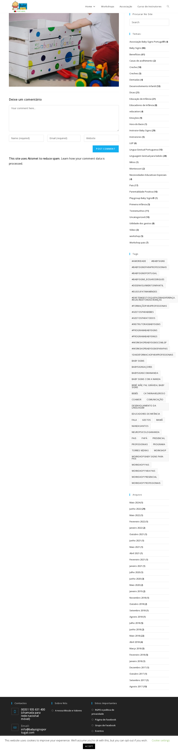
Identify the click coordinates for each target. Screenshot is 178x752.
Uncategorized (137, 217)
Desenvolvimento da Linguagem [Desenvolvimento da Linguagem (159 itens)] (144, 406)
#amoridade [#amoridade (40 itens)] (139, 261)
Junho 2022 (135, 508)
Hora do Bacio (137, 124)
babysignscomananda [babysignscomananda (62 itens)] (145, 373)
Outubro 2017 (137, 673)
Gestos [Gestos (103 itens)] (146, 419)
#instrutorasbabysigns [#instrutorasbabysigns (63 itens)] (146, 324)
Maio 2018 (135, 635)
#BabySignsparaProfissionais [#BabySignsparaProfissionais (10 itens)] (149, 267)
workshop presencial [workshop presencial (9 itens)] (144, 476)
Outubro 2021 (137, 534)
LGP (132, 143)
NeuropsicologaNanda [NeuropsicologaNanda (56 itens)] (146, 432)
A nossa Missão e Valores (68, 710)
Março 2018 (135, 648)
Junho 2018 (135, 629)
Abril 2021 (135, 553)
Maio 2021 (135, 547)
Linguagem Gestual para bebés (146, 155)
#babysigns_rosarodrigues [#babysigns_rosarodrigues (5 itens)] (148, 279)
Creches (134, 73)
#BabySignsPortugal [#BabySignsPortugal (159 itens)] (144, 273)
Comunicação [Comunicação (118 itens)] (155, 399)
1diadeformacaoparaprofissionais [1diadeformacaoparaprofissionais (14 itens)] (152, 354)
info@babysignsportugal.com (33, 730)
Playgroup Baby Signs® (142, 198)
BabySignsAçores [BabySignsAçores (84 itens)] (142, 366)
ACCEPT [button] (89, 746)
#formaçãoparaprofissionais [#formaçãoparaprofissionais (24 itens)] (149, 305)
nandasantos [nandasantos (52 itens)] (140, 426)
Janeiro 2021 (136, 566)
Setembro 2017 (137, 680)
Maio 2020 (135, 585)
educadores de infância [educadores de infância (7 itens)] (146, 413)
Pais (132, 185)
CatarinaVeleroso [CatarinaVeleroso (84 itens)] (154, 393)
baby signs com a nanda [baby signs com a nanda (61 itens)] (146, 379)
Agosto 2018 (136, 616)
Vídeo (133, 229)
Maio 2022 (135, 515)
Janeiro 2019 (136, 591)
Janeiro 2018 (136, 661)
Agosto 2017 (136, 686)
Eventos (99, 730)
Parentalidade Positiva (141, 191)
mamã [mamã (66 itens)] (159, 419)
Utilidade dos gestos (140, 223)
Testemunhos (137, 210)
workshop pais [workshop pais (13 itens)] (140, 464)
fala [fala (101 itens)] (134, 419)
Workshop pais (137, 242)
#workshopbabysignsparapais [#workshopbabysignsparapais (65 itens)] (150, 348)
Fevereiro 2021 (137, 559)
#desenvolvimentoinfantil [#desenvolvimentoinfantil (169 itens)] (148, 285)
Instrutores (135, 136)
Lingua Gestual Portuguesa (144, 149)
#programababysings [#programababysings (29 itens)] (144, 336)
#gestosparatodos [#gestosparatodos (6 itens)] (143, 318)
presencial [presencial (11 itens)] (159, 438)
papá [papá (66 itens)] (144, 438)
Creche (133, 67)
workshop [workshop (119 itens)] (160, 450)
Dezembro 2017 (138, 667)
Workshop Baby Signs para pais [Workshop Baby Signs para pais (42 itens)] (147, 457)
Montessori (136, 168)
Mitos (132, 162)
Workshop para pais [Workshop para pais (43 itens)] (143, 470)
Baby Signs (135, 48)
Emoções (134, 117)
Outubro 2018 (137, 604)
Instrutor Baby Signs (140, 130)
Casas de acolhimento (141, 60)
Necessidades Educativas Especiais (148, 174)
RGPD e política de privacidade (103, 711)
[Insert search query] (149, 22)
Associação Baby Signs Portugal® (147, 41)
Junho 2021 (135, 540)
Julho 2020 (135, 572)
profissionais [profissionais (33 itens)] (140, 444)
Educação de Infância (140, 98)
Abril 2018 (135, 642)
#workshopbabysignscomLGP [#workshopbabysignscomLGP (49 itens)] (149, 342)
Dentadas (135, 79)
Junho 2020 (135, 578)
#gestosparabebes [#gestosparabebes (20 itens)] (143, 312)
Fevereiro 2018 (137, 654)
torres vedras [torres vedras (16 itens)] (140, 450)
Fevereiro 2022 (137, 521)
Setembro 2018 (137, 610)
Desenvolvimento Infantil (143, 86)
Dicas (132, 92)
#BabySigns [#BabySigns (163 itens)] (158, 261)
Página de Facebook (105, 719)
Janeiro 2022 (136, 527)
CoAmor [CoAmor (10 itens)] (136, 399)
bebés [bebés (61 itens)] (135, 393)
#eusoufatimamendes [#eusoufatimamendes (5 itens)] (144, 291)
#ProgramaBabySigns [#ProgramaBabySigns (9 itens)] (144, 330)
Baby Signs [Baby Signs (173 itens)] (138, 360)
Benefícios (135, 54)
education (135, 111)
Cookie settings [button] (161, 740)
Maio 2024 (135, 502)
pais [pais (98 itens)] (134, 438)
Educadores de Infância (142, 105)
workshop (135, 236)
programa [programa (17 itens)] (159, 444)
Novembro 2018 (138, 597)
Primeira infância (138, 204)
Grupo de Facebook (105, 725)
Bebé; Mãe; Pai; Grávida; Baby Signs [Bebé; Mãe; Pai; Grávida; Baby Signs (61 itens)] (148, 386)
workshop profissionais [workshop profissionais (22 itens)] (146, 483)
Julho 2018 (135, 623)
